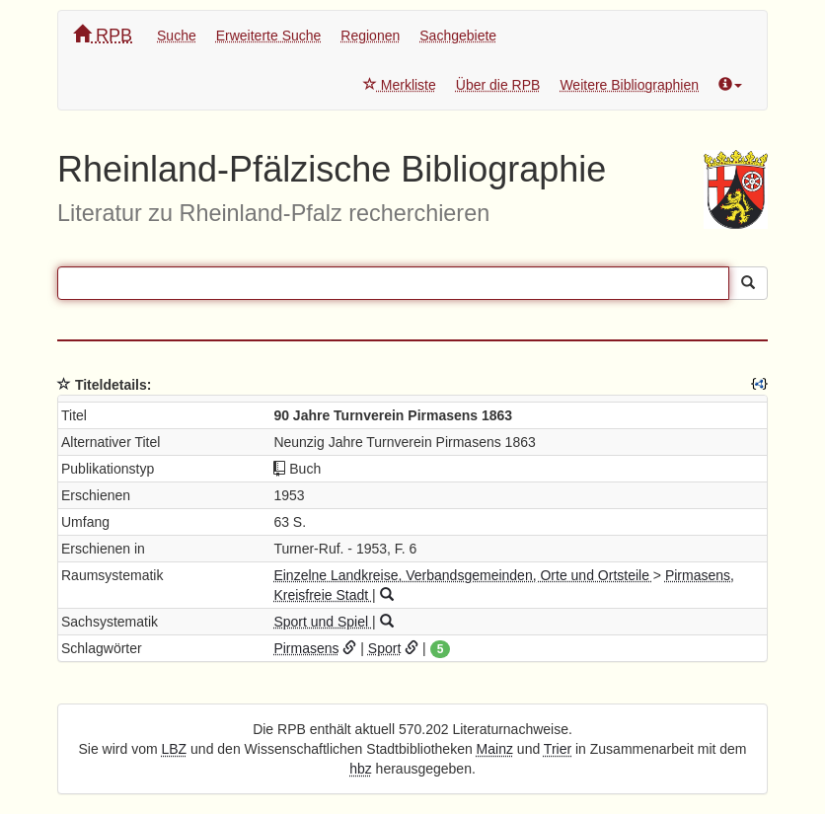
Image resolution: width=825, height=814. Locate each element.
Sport (384, 648)
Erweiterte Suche (269, 35)
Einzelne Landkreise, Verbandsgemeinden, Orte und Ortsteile (462, 575)
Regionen (370, 35)
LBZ (175, 749)
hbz (360, 769)
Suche (176, 35)
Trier (557, 749)
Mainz (495, 749)
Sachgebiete (457, 35)
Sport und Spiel (322, 621)
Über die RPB (498, 85)
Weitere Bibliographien (629, 85)
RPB (102, 35)
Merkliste (399, 85)
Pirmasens (305, 648)
